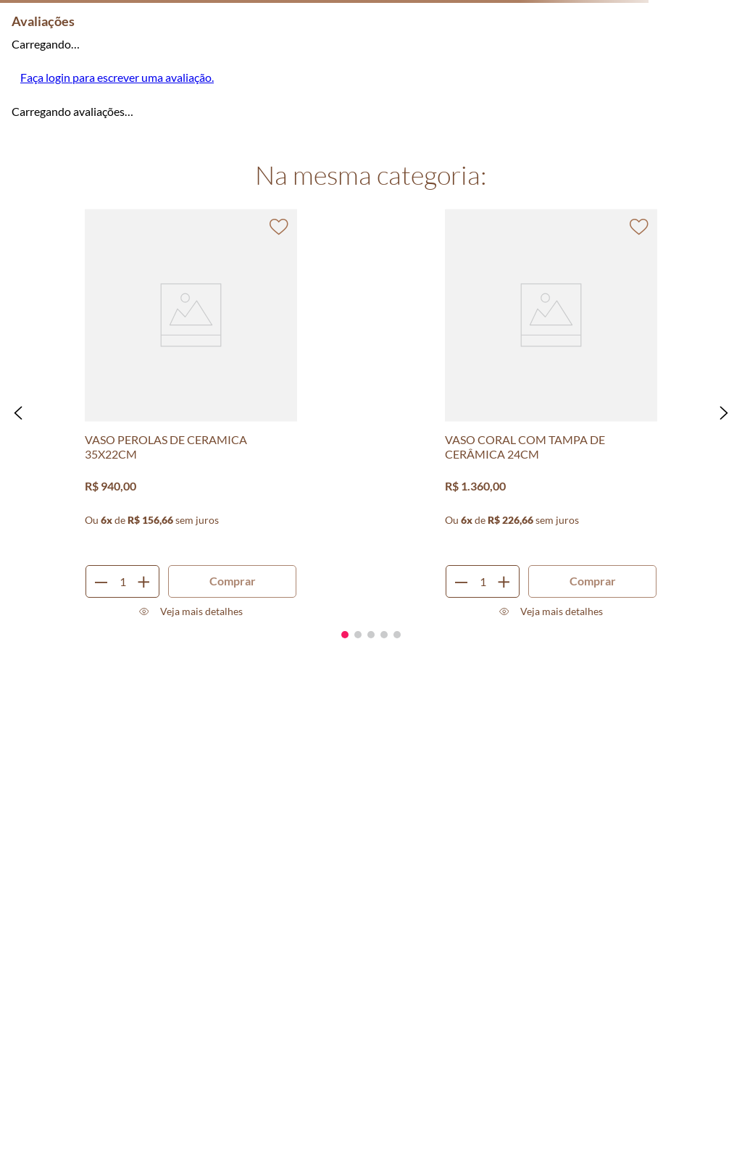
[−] (101, 581)
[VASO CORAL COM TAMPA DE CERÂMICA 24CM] (551, 413)
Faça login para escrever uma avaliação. (117, 77)
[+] (143, 581)
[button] (18, 413)
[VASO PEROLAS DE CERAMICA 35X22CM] (191, 413)
